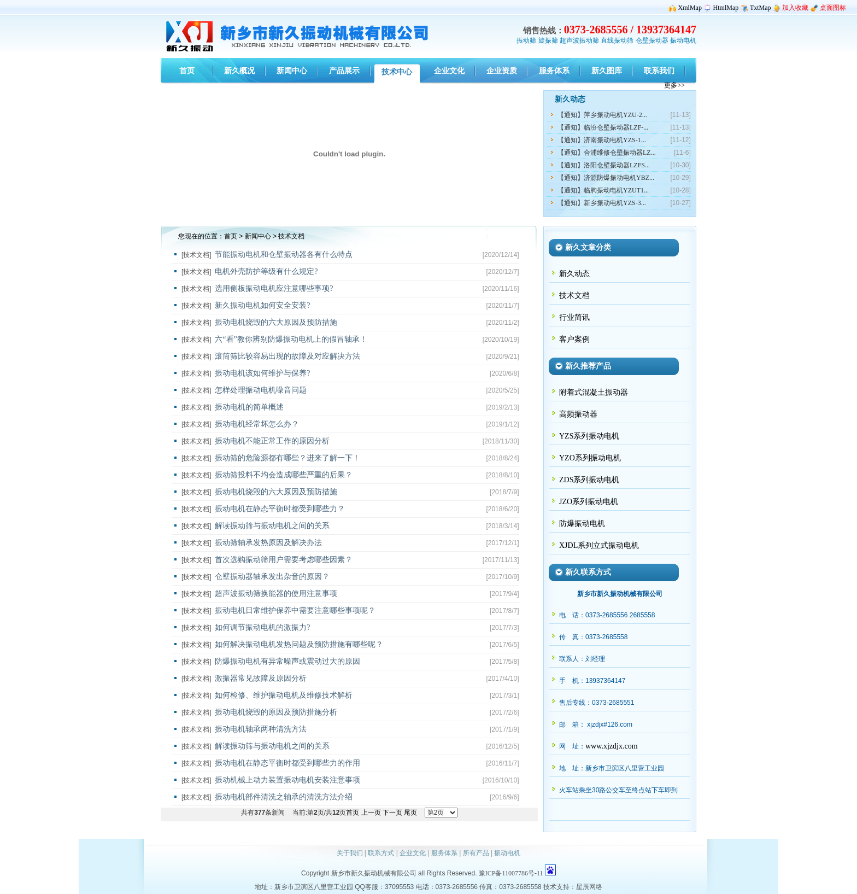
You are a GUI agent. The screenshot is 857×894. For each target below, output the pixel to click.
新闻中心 (258, 236)
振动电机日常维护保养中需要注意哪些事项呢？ (295, 610)
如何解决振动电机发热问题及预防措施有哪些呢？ (299, 644)
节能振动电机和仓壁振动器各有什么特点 (284, 254)
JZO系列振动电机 (588, 502)
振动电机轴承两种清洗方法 (261, 729)
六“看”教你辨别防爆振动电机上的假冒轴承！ (291, 339)
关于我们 (350, 853)
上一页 (371, 812)
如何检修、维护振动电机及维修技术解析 (284, 695)
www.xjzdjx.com (611, 746)
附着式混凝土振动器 (593, 392)
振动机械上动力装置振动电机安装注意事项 (287, 780)
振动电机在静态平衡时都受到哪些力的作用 (287, 763)
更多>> (674, 85)
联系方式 (381, 853)
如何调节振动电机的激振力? (262, 627)
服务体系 (444, 853)
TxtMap (760, 7)
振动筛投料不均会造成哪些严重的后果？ (284, 475)
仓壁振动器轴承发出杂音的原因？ (272, 576)
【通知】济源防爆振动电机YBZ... (605, 178)
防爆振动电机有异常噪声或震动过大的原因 (287, 661)
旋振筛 (548, 40)
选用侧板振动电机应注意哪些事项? (274, 288)
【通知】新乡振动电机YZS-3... (601, 203)
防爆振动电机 (582, 523)
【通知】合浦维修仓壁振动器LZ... (606, 152)
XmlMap (690, 7)
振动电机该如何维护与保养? (262, 373)
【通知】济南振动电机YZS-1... (601, 140)
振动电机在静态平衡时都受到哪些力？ (280, 509)
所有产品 (476, 853)
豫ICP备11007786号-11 (511, 873)
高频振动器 (578, 414)
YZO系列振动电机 (590, 458)
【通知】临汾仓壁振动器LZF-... (602, 127)
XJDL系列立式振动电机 (599, 545)
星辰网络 (589, 887)
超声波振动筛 (579, 40)
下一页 (392, 812)
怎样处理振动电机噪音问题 (261, 390)
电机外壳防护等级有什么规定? (266, 271)
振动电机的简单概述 (249, 407)
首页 (230, 236)
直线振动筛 (617, 40)
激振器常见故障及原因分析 (261, 678)
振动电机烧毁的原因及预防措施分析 (276, 712)
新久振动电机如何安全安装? (262, 305)
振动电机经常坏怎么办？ (257, 424)
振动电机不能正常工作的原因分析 (272, 441)
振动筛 (526, 40)
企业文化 (413, 853)
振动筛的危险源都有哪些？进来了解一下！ (287, 458)
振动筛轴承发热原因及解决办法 (268, 543)
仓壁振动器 (652, 40)
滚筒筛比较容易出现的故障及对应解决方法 (287, 356)
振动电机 (683, 40)
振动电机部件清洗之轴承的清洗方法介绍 (284, 797)
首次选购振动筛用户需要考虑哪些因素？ (284, 560)
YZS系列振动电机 (589, 436)
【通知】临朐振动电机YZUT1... (603, 190)
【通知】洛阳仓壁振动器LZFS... (603, 165)
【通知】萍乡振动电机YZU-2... (602, 115)
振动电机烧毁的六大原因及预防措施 (276, 322)
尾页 (410, 812)
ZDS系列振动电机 (589, 480)
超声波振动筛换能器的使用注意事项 (276, 593)
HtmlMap (726, 7)
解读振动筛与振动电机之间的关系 (272, 526)
